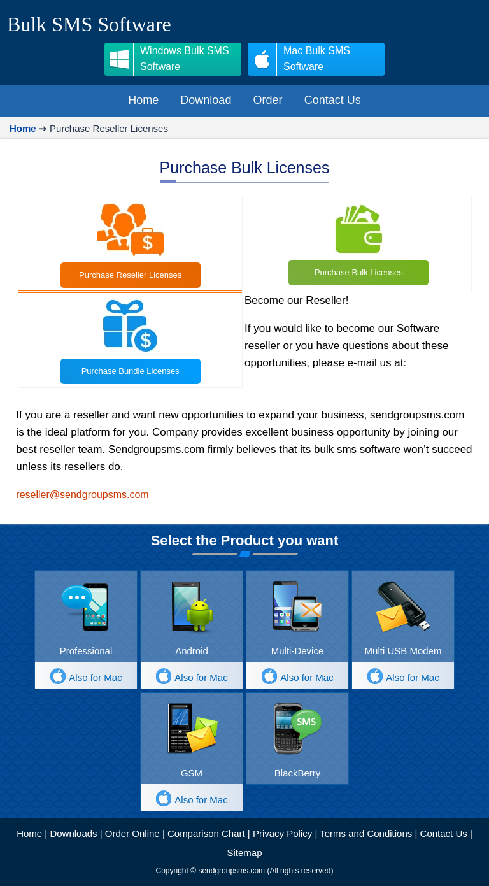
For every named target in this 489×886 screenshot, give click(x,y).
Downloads (73, 833)
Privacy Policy (282, 833)
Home (29, 833)
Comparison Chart (206, 833)
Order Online (132, 833)
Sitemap (244, 852)
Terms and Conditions (366, 833)
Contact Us (443, 833)
